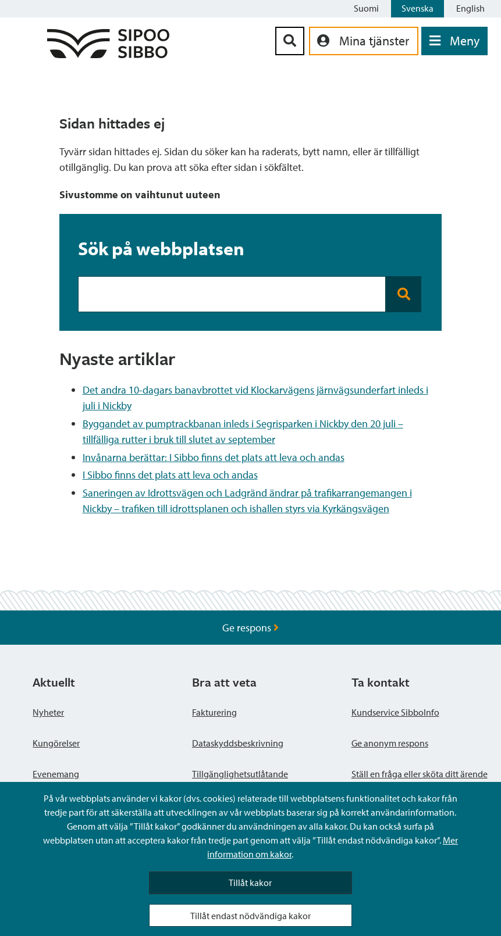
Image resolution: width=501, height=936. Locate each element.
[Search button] (403, 294)
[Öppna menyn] (454, 41)
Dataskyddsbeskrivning (237, 743)
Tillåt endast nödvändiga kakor (250, 915)
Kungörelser (56, 743)
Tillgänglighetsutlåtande (240, 774)
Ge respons (250, 627)
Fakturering (214, 712)
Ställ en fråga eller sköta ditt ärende (419, 774)
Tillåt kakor (250, 882)
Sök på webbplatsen (161, 248)
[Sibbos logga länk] (108, 54)
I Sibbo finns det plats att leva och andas (170, 474)
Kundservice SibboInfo (395, 712)
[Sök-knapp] (289, 41)
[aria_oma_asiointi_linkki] (363, 41)
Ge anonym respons (389, 743)
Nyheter (48, 712)
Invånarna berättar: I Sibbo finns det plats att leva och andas (213, 457)
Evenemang (56, 774)
